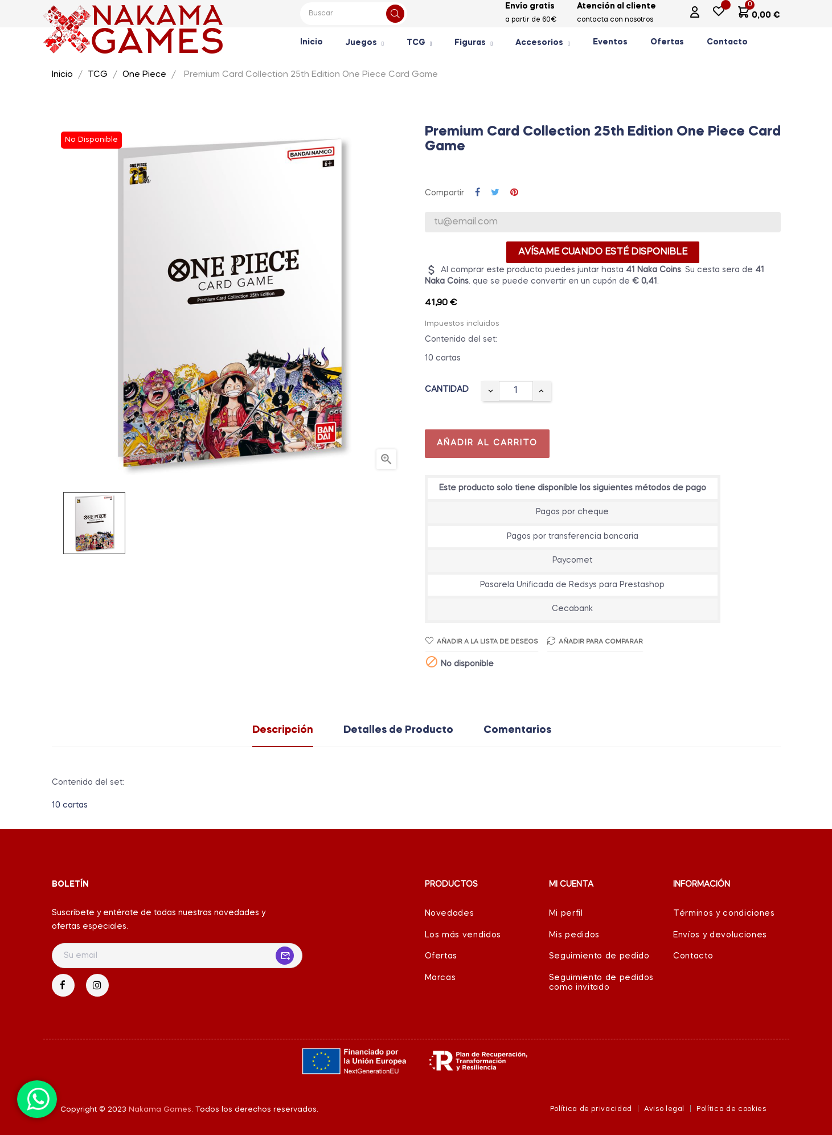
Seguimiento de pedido (599, 956)
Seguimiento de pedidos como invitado (601, 983)
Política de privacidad (591, 1109)
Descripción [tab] (282, 730)
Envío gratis (530, 6)
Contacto (693, 956)
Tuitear (495, 193)
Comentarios (517, 730)
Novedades (449, 913)
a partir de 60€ (531, 20)
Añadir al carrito (487, 443)
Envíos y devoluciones (720, 935)
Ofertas (441, 956)
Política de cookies (731, 1109)
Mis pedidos (574, 935)
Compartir (477, 193)
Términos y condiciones (723, 913)
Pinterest (514, 193)
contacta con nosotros (615, 20)
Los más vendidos (463, 935)
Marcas (440, 978)
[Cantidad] (516, 391)
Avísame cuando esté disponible (602, 252)
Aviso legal (664, 1109)
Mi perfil (566, 913)
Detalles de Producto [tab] (398, 730)
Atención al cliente (616, 6)
